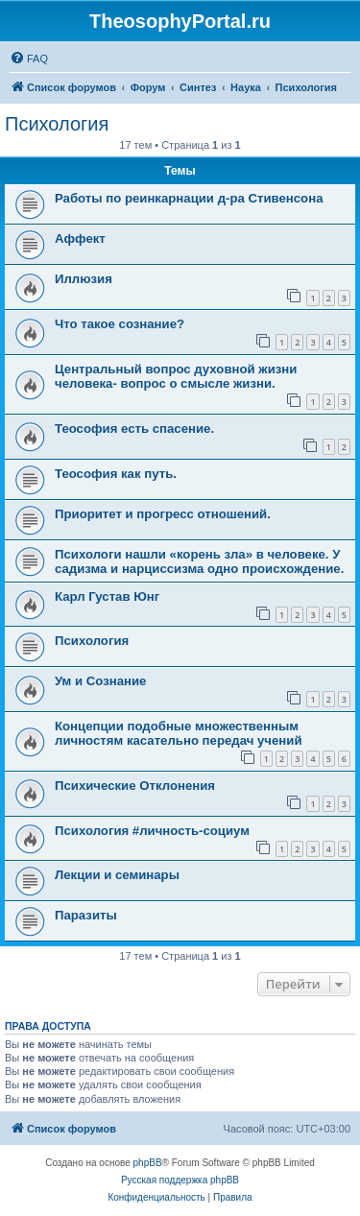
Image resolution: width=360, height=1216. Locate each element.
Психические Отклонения (135, 785)
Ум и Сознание (100, 681)
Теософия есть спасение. (134, 428)
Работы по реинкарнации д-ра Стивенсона (189, 198)
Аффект (80, 238)
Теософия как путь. (116, 473)
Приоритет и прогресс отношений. (163, 514)
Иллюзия (83, 279)
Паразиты (86, 915)
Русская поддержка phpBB (180, 1180)
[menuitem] (29, 58)
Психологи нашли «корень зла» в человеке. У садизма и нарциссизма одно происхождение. (199, 561)
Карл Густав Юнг (107, 596)
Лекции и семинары (117, 875)
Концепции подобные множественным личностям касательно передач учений (178, 733)
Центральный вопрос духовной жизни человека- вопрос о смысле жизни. (176, 376)
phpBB (147, 1162)
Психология (56, 123)
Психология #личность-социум (152, 830)
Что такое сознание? (119, 324)
